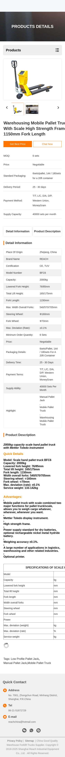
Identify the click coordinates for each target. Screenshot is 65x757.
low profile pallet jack (25, 658)
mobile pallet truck (39, 663)
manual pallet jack (15, 663)
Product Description (47, 231)
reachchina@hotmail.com (22, 721)
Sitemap (29, 740)
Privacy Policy (14, 740)
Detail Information (17, 231)
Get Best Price (19, 144)
